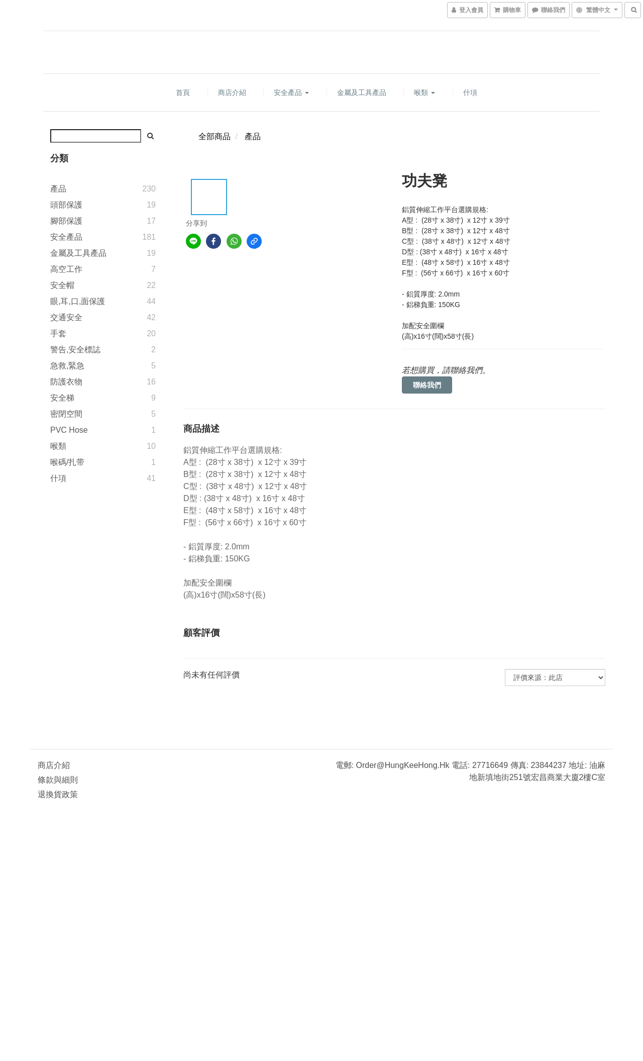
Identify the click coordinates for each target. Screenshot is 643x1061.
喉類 (424, 92)
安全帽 (62, 285)
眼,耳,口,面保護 (77, 301)
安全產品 (291, 92)
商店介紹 (232, 92)
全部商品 (214, 136)
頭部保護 (66, 205)
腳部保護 (66, 221)
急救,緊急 (67, 365)
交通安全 (66, 317)
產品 (58, 188)
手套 (58, 333)
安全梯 (62, 398)
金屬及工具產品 (361, 92)
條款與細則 (58, 780)
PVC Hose (69, 430)
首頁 (183, 92)
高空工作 (66, 269)
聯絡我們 (427, 385)
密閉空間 (66, 414)
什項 (470, 92)
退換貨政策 (58, 794)
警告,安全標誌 (75, 349)
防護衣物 (66, 381)
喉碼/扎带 (67, 462)
